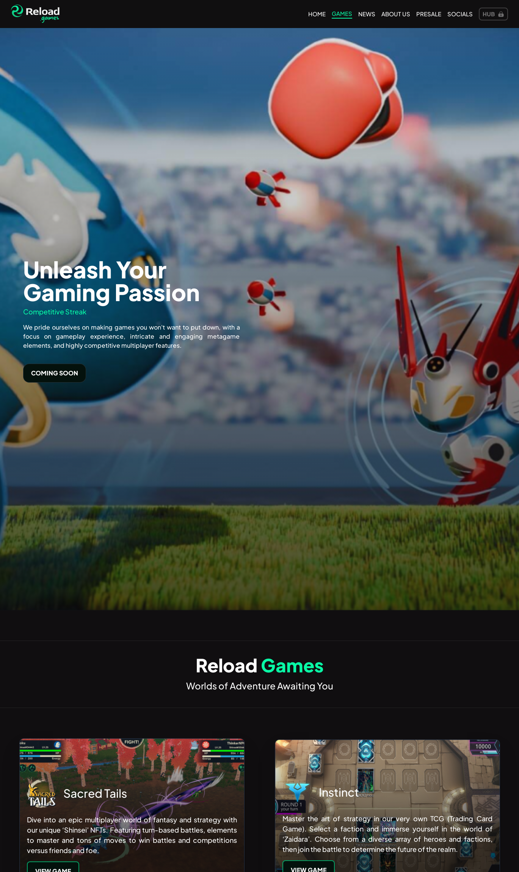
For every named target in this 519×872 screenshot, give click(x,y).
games (342, 13)
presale (428, 13)
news (366, 13)
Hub (493, 13)
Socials (460, 13)
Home (317, 13)
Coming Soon (54, 373)
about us (395, 13)
